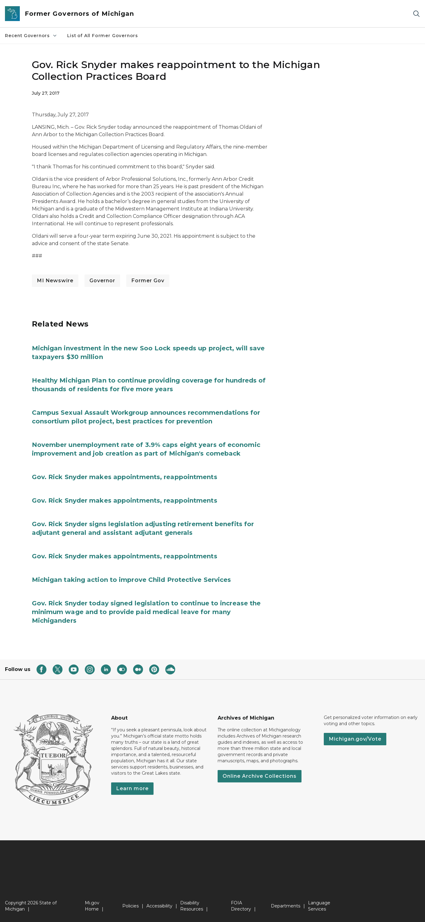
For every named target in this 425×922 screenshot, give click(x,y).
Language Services (319, 906)
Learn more (132, 788)
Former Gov (147, 281)
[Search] (416, 14)
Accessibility (159, 906)
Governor (102, 281)
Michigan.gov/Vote (355, 739)
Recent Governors (31, 35)
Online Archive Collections (260, 776)
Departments (285, 906)
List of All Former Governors (102, 35)
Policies (130, 906)
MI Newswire (55, 281)
